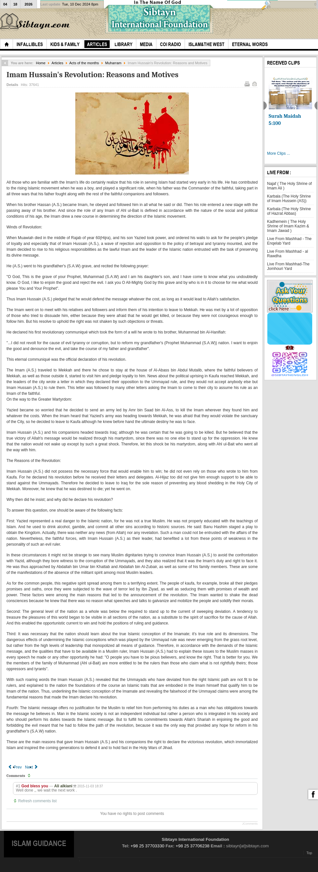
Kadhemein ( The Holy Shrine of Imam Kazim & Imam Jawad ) (288, 226)
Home (40, 63)
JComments (250, 823)
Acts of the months (84, 63)
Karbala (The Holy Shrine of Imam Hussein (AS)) (289, 198)
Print (246, 83)
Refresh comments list (37, 801)
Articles (57, 63)
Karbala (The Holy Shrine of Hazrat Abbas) (289, 211)
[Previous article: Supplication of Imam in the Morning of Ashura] (14, 767)
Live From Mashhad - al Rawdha (287, 253)
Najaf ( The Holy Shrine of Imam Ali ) (289, 185)
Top (309, 853)
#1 (18, 786)
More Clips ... (278, 153)
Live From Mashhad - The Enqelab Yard (289, 241)
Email (254, 83)
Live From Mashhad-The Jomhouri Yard (288, 266)
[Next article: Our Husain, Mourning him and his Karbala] (31, 767)
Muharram (113, 63)
